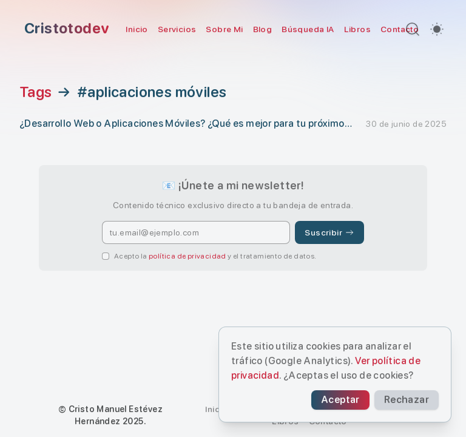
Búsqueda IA (308, 29)
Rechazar (406, 399)
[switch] (437, 29)
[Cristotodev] (64, 29)
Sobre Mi (224, 29)
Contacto (399, 29)
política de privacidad (187, 256)
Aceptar (340, 399)
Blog (262, 29)
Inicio (136, 29)
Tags (35, 92)
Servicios (177, 29)
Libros (357, 29)
